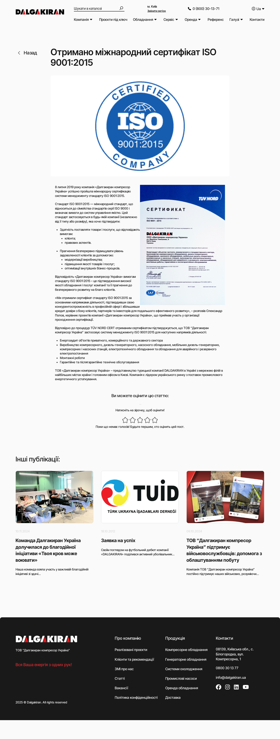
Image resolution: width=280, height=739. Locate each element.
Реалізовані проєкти (131, 650)
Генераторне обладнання (185, 659)
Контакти (257, 19)
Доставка (173, 697)
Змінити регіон (156, 10)
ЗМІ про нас (124, 669)
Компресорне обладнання (186, 650)
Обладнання (143, 19)
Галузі (234, 19)
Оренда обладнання (181, 688)
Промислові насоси (181, 678)
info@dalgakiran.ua (231, 677)
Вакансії (121, 688)
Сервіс (169, 19)
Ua (256, 9)
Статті (120, 678)
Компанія (81, 19)
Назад (27, 53)
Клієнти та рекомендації (134, 659)
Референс (216, 19)
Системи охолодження (183, 669)
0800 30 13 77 (227, 668)
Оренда (191, 19)
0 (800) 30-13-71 (203, 8)
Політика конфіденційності (136, 697)
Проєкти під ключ (113, 19)
